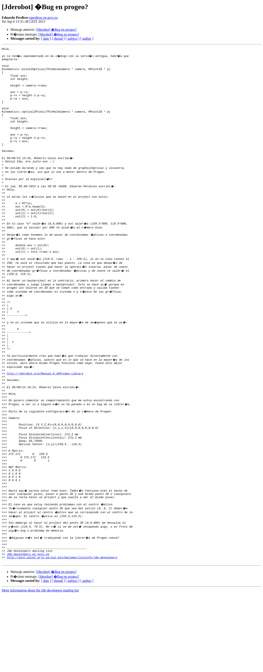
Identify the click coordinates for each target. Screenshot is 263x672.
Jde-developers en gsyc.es (28, 631)
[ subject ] (73, 38)
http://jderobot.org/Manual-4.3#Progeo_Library (45, 422)
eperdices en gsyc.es (43, 17)
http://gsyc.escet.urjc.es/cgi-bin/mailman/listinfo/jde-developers (62, 634)
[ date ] (46, 38)
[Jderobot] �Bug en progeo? (56, 29)
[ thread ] (58, 38)
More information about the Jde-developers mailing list (40, 668)
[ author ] (86, 38)
